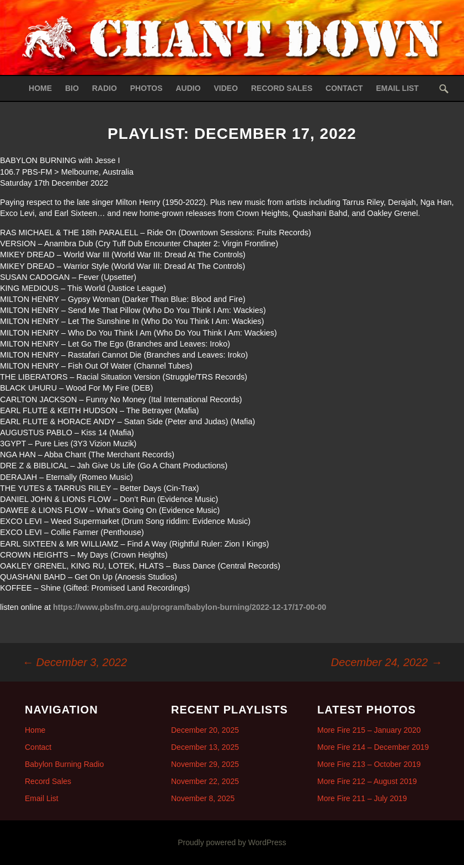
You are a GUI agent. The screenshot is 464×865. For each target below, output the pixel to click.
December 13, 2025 (205, 747)
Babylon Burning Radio (64, 764)
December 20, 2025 (205, 730)
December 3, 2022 (74, 662)
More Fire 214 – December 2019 (373, 747)
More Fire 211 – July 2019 (362, 798)
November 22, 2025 (205, 781)
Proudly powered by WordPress (232, 842)
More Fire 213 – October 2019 (369, 764)
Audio (188, 88)
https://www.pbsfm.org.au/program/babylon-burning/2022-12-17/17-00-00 (189, 607)
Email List (397, 88)
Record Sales (281, 88)
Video (226, 88)
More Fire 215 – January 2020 (369, 730)
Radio (104, 88)
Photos (146, 88)
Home (40, 88)
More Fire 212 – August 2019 (367, 781)
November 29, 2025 (205, 764)
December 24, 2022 (386, 662)
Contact (344, 88)
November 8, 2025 (202, 798)
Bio (72, 88)
